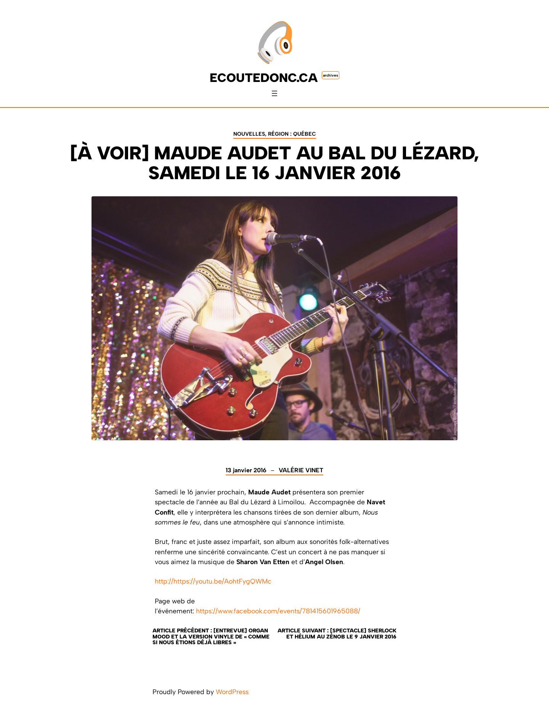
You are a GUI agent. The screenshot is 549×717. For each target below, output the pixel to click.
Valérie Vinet (301, 470)
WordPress (232, 692)
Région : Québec (292, 134)
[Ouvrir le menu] (274, 93)
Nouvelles (249, 134)
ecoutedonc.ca (264, 78)
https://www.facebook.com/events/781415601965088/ (278, 611)
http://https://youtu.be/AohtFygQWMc (213, 581)
